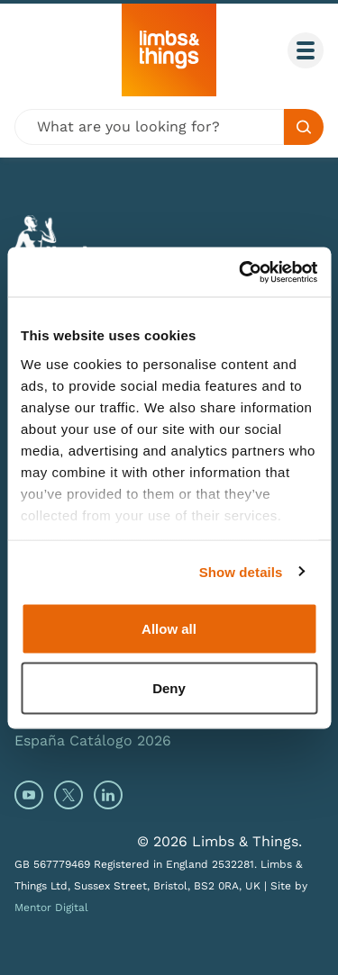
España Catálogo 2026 (92, 740)
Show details (241, 571)
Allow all (169, 628)
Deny (169, 687)
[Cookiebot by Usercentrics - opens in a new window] (240, 272)
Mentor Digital (51, 907)
